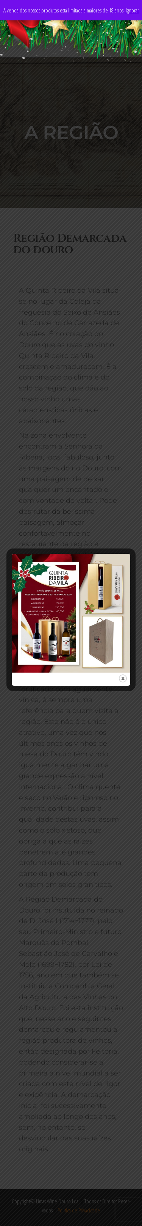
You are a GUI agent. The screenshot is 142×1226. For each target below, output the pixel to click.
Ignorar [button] (132, 10)
